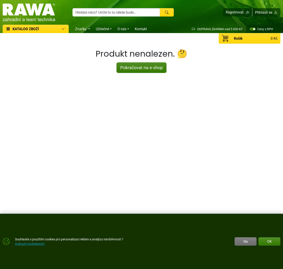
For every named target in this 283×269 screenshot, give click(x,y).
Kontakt (141, 29)
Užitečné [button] (102, 29)
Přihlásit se (266, 12)
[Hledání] (116, 12)
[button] (237, 12)
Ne (246, 241)
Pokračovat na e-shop (141, 67)
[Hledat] (167, 12)
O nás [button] (121, 29)
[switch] (253, 29)
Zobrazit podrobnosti (29, 244)
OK (269, 241)
